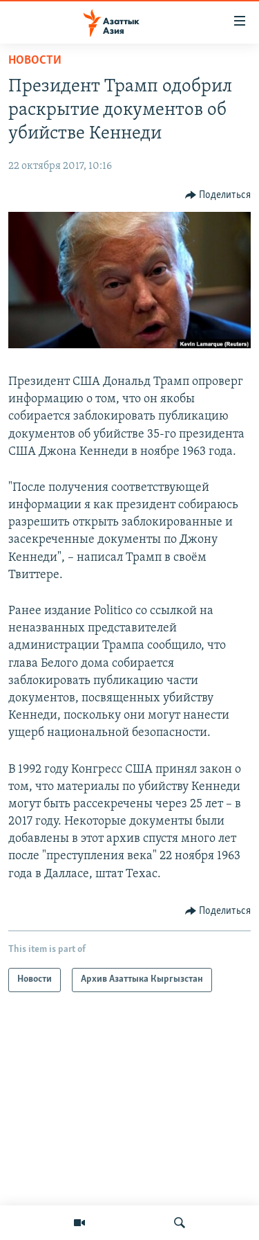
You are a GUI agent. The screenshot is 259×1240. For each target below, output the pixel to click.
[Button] (218, 195)
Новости (34, 60)
